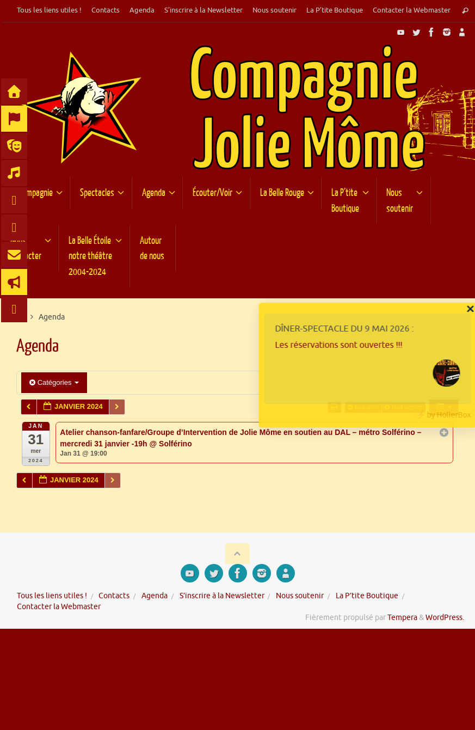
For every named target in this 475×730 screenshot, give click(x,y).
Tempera (402, 617)
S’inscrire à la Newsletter (203, 10)
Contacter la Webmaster (412, 10)
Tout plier (364, 407)
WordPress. (444, 617)
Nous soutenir (274, 10)
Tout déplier (404, 407)
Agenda (142, 10)
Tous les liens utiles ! (49, 10)
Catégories (54, 382)
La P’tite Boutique (334, 10)
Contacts (105, 10)
